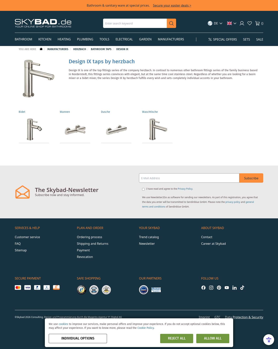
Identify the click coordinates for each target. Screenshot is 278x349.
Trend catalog (149, 237)
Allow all (213, 338)
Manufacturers (58, 49)
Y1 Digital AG (115, 317)
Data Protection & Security (244, 317)
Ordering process (89, 237)
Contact (206, 237)
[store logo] (43, 23)
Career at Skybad (213, 243)
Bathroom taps (101, 49)
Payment (83, 250)
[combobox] (135, 23)
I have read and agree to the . (169, 188)
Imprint (204, 317)
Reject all (177, 338)
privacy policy (232, 202)
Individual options (77, 338)
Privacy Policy (185, 188)
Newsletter (147, 243)
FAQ (18, 243)
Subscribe (251, 178)
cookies (63, 324)
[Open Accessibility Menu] (268, 339)
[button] (215, 23)
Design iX (122, 49)
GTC (217, 317)
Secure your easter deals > (172, 5)
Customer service (27, 237)
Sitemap (21, 250)
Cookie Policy (145, 328)
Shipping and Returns (92, 243)
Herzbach (80, 49)
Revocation (85, 257)
